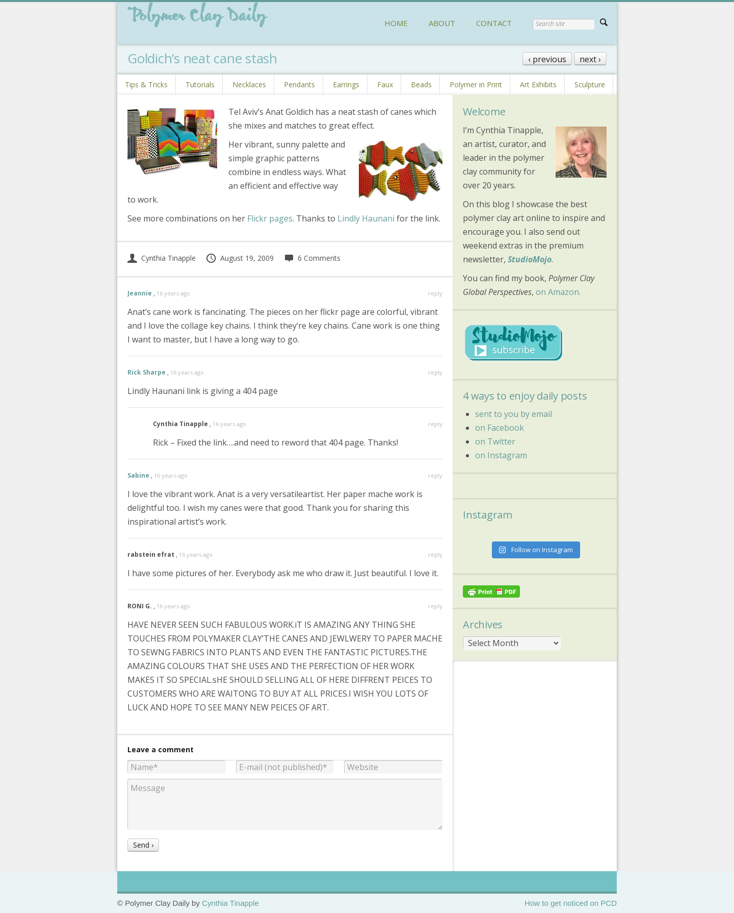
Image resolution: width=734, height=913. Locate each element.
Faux (385, 84)
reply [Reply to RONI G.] (435, 606)
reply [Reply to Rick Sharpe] (435, 372)
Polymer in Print (476, 84)
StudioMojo (530, 259)
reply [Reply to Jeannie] (435, 293)
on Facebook (499, 427)
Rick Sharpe (146, 372)
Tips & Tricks (146, 84)
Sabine (138, 475)
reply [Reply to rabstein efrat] (435, 554)
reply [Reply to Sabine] (435, 475)
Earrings (346, 84)
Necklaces (249, 84)
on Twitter (495, 441)
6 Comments (312, 258)
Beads (421, 84)
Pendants (299, 84)
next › (590, 59)
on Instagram (501, 455)
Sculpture (589, 84)
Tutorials (200, 84)
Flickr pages (270, 218)
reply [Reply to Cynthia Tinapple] (435, 424)
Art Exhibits (538, 84)
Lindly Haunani (366, 218)
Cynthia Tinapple (161, 258)
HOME (396, 23)
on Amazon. (558, 292)
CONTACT (494, 23)
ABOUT (442, 23)
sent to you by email (513, 414)
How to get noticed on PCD (571, 903)
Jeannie (139, 293)
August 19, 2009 (239, 258)
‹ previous (547, 59)
